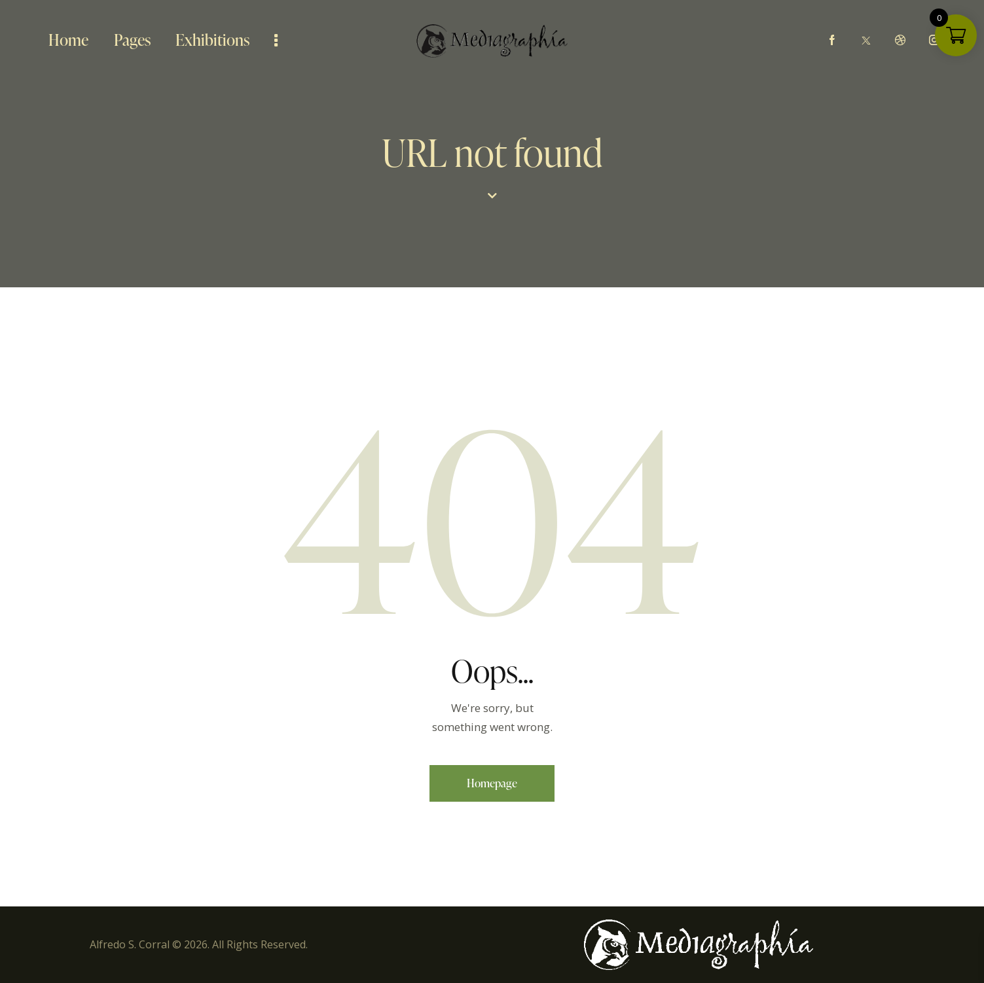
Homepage (492, 783)
